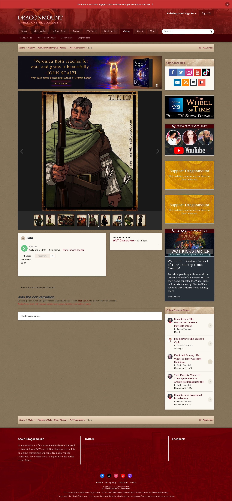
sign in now (84, 300)
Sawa (34, 246)
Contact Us (123, 483)
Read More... (174, 296)
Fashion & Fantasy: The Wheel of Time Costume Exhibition (188, 358)
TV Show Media (25, 38)
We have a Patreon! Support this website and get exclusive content (113, 4)
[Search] (177, 31)
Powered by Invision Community (116, 489)
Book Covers (66, 38)
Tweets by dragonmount (98, 444)
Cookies (133, 483)
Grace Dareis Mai (185, 345)
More (152, 31)
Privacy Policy (110, 483)
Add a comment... (30, 316)
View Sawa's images (73, 249)
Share (27, 256)
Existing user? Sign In (181, 13)
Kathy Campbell (184, 365)
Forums (76, 31)
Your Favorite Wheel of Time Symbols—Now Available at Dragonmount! (189, 378)
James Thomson (184, 329)
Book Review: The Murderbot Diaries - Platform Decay (185, 322)
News (24, 31)
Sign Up (206, 13)
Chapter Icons (84, 38)
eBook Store (59, 31)
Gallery (126, 32)
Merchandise (40, 31)
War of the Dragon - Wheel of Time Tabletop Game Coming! (188, 264)
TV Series (92, 31)
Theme (99, 483)
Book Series (110, 31)
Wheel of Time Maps (47, 38)
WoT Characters (124, 240)
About (140, 31)
